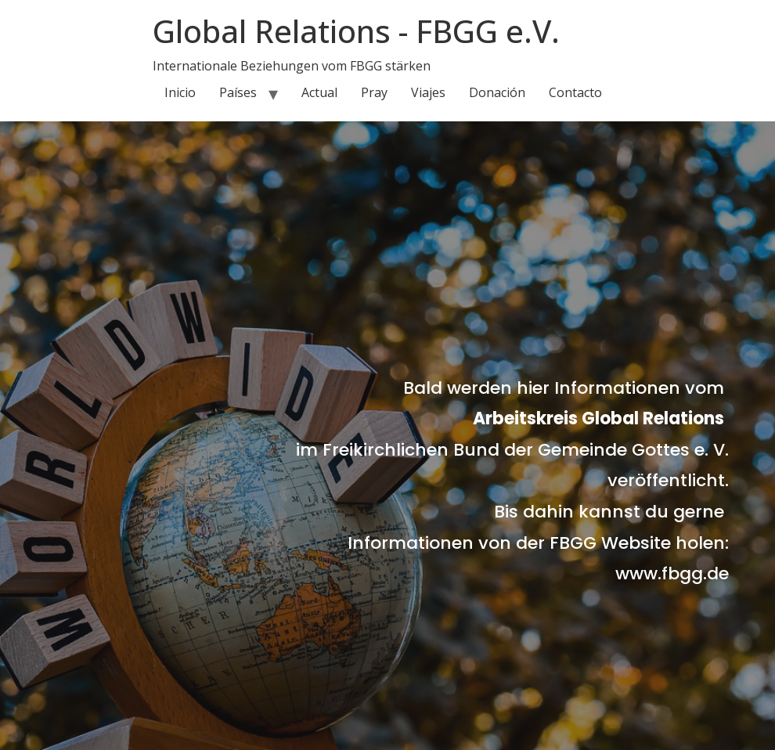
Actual (319, 92)
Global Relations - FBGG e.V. (356, 30)
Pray (374, 92)
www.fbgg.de (672, 573)
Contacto (575, 92)
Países (238, 92)
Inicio (180, 92)
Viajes (428, 92)
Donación (497, 92)
